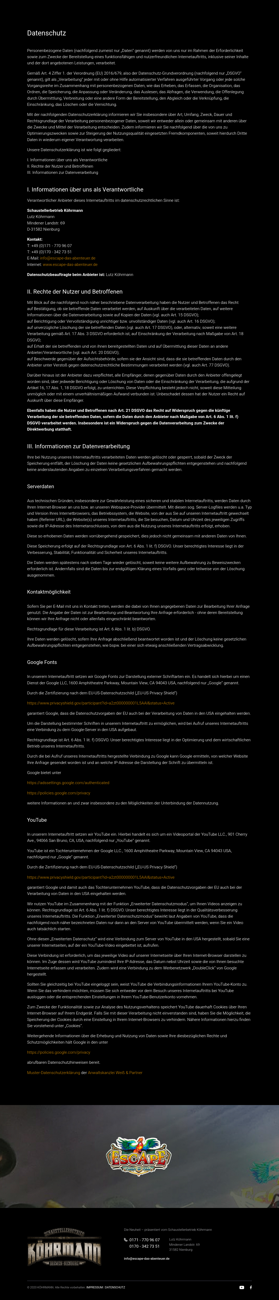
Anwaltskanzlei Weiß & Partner (115, 1073)
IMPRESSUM (94, 1287)
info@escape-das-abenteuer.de (68, 258)
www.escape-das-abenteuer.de (70, 265)
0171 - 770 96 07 (144, 1240)
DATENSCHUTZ (115, 1287)
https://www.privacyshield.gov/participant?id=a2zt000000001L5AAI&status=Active (101, 703)
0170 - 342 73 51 (144, 1246)
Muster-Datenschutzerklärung (53, 1073)
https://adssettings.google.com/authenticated (68, 783)
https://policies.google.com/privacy (58, 793)
